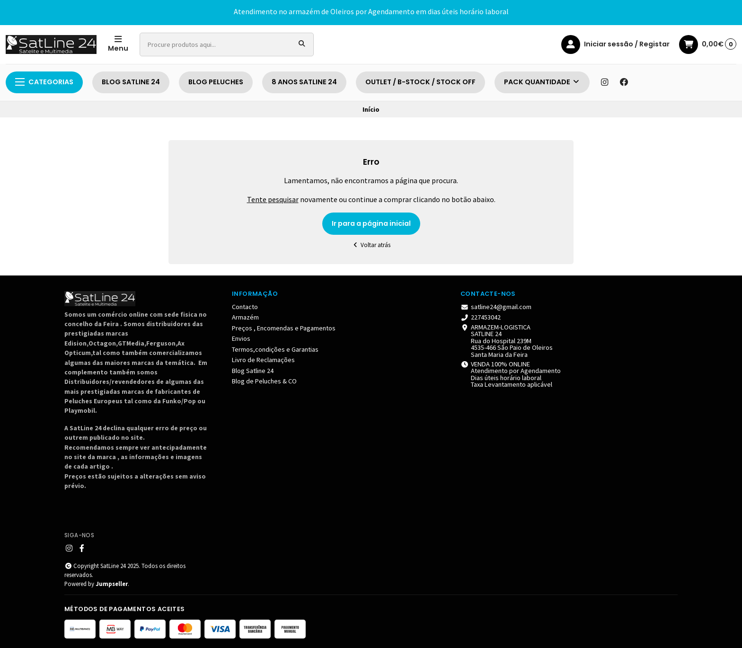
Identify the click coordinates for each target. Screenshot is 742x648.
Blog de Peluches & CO (264, 381)
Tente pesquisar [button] (273, 199)
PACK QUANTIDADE (542, 82)
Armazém (245, 317)
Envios (241, 338)
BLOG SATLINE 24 (131, 82)
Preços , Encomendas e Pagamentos (284, 328)
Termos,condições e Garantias (275, 349)
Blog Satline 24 (253, 370)
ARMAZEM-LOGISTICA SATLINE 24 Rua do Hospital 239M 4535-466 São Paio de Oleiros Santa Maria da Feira (506, 341)
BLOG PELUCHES (215, 82)
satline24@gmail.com (495, 306)
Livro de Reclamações (263, 359)
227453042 (480, 317)
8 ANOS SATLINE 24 (304, 82)
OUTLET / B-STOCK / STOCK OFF (420, 82)
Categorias (44, 82)
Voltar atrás (371, 245)
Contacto (245, 306)
